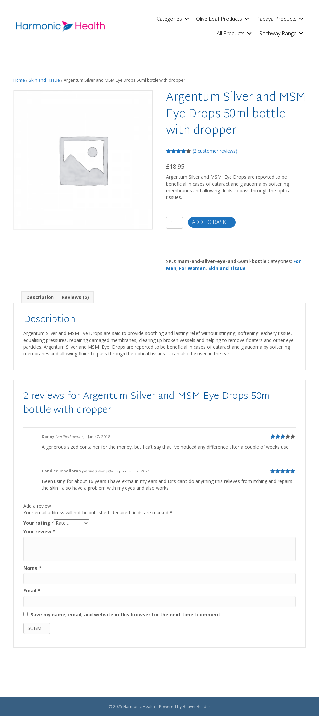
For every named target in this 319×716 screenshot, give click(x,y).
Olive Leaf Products (219, 18)
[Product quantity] (174, 223)
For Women (192, 268)
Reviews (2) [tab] (75, 297)
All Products (231, 33)
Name (32, 568)
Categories (169, 18)
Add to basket (212, 222)
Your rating (38, 523)
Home (19, 80)
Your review (39, 531)
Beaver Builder (196, 706)
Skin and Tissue (44, 80)
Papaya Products (276, 18)
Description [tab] (40, 297)
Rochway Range (278, 33)
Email (31, 590)
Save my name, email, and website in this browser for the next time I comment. (126, 614)
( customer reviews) (215, 151)
